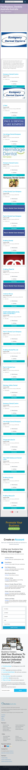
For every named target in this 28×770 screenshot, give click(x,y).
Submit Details (14, 627)
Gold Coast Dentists (19, 726)
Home (2, 11)
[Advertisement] (14, 22)
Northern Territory (19, 739)
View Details (14, 86)
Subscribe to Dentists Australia (7, 752)
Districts (3, 720)
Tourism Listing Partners (20, 725)
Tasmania (5, 740)
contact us (11, 751)
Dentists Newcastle (19, 729)
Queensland (5, 737)
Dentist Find (5, 726)
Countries (3, 714)
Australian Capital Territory (20, 740)
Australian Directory (7, 730)
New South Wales (6, 736)
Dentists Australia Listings (14, 768)
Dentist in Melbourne (7, 727)
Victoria (17, 736)
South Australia (18, 737)
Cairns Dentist (18, 727)
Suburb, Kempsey (8, 11)
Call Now (14, 83)
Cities (2, 718)
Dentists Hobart (6, 729)
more (16, 512)
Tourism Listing (6, 725)
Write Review (14, 81)
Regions (3, 716)
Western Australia (6, 739)
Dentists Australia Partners (6, 761)
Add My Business (14, 528)
